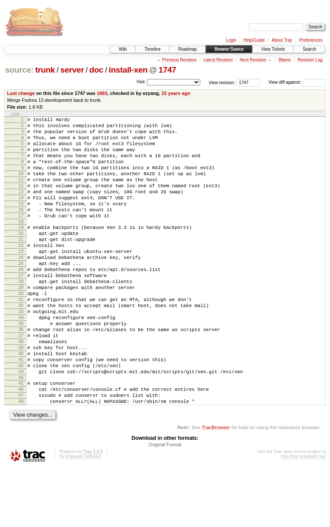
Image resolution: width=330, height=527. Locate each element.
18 (21, 243)
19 (21, 249)
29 (21, 322)
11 (21, 192)
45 (21, 437)
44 (21, 431)
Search (309, 49)
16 (21, 229)
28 (21, 314)
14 (21, 214)
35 (21, 366)
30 (21, 329)
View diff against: (297, 82)
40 (21, 402)
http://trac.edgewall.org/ (303, 515)
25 (21, 292)
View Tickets (273, 49)
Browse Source (229, 49)
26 (21, 300)
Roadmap (187, 49)
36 (21, 373)
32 (21, 344)
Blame (284, 60)
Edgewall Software (83, 515)
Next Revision (253, 60)
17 (21, 236)
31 (21, 336)
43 (21, 424)
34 (21, 358)
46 (21, 444)
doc (96, 69)
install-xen (128, 69)
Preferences (311, 40)
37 (21, 380)
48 (21, 459)
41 (21, 409)
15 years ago (176, 93)
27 (21, 307)
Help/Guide (254, 40)
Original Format (165, 503)
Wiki (123, 49)
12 (21, 199)
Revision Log (310, 60)
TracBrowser (216, 486)
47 (21, 451)
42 (21, 417)
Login (231, 40)
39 (21, 395)
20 (21, 256)
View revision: (222, 82)
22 (21, 271)
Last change (21, 93)
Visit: (141, 81)
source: (19, 69)
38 (21, 387)
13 (21, 207)
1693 (102, 93)
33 (21, 351)
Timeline (152, 49)
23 (21, 278)
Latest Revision (217, 60)
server (72, 69)
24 (21, 285)
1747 (167, 69)
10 (21, 185)
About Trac (282, 40)
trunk (45, 69)
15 (21, 221)
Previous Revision (179, 60)
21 (21, 263)
